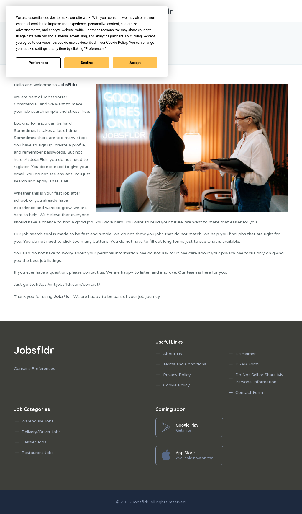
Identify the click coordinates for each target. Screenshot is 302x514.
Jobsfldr (140, 502)
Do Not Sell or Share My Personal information (259, 378)
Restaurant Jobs (38, 452)
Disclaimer (245, 353)
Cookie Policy (176, 385)
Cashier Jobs (34, 442)
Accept (135, 63)
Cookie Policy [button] (116, 42)
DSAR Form (247, 364)
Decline (87, 63)
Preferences (38, 63)
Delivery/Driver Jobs (41, 431)
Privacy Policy (177, 374)
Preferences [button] (95, 49)
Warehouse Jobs (38, 421)
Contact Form (249, 392)
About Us (172, 353)
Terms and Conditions (184, 364)
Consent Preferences (34, 368)
